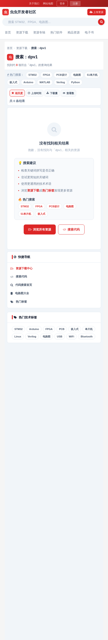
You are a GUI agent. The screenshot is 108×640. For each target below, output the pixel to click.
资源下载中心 (21, 268)
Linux (17, 336)
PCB (61, 329)
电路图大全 (19, 293)
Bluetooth (86, 336)
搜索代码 (71, 229)
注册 (75, 3)
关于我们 (34, 3)
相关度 (17, 93)
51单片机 (92, 74)
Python (75, 82)
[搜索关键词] (52, 22)
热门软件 (56, 32)
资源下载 (22, 32)
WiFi (71, 336)
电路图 (77, 74)
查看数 (68, 93)
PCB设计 (61, 74)
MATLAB (44, 82)
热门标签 (48, 190)
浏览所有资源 (39, 229)
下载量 (52, 93)
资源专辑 (39, 32)
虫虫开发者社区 (19, 12)
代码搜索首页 (21, 285)
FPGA (46, 74)
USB (59, 336)
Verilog (60, 82)
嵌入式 (13, 82)
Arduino (28, 82)
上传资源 (96, 12)
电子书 (89, 32)
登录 (62, 3)
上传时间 (34, 93)
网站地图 (48, 3)
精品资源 (74, 32)
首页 (8, 32)
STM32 (32, 74)
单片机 (89, 329)
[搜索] (101, 22)
